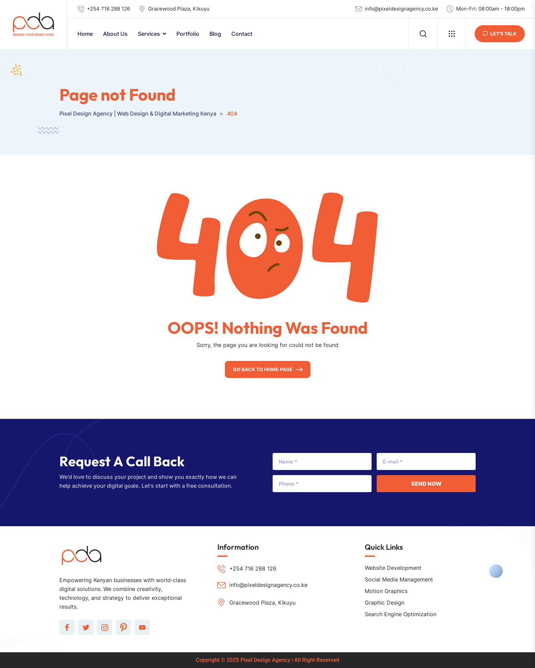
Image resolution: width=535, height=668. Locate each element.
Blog (215, 33)
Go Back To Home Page (263, 369)
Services (149, 33)
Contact (241, 33)
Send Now (426, 483)
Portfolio (187, 33)
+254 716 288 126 (108, 8)
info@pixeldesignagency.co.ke (401, 8)
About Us (115, 33)
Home (85, 33)
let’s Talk (500, 33)
